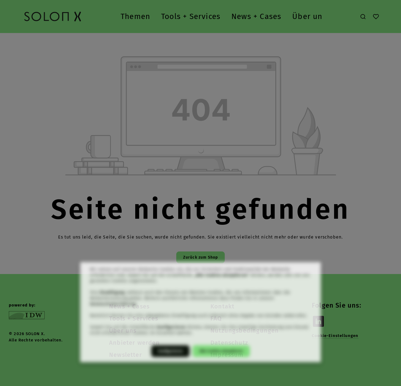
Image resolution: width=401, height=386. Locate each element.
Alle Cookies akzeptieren (221, 358)
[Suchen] (363, 16)
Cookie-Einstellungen (335, 335)
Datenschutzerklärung (113, 311)
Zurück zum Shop (200, 257)
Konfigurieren (170, 358)
